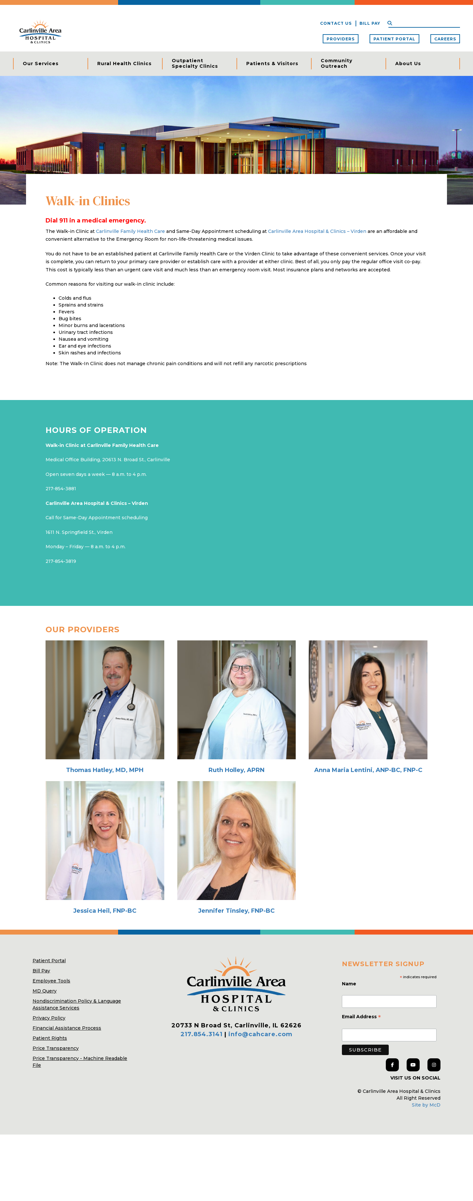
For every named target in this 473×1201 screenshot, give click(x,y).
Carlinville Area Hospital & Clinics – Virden (317, 298)
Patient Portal (394, 38)
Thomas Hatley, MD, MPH (104, 836)
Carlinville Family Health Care (131, 298)
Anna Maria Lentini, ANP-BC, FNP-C (368, 836)
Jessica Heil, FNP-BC (104, 977)
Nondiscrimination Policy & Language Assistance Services (77, 1071)
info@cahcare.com (260, 1101)
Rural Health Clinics (124, 63)
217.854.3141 (202, 1101)
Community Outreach (336, 63)
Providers (341, 38)
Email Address (361, 1084)
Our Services (41, 63)
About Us (408, 63)
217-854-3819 (61, 628)
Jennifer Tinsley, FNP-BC (236, 977)
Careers (445, 38)
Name (350, 1050)
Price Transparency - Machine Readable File (80, 1128)
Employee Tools (51, 1047)
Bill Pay (369, 23)
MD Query (45, 1057)
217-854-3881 (61, 555)
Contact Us (336, 23)
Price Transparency (56, 1115)
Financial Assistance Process (67, 1094)
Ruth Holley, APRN (236, 836)
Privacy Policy (49, 1084)
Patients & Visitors (272, 63)
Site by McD (426, 1171)
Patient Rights (50, 1105)
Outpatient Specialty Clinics (195, 63)
